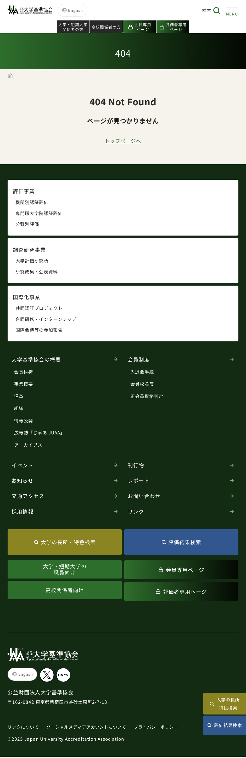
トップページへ (123, 141)
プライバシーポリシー (164, 727)
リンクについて (24, 727)
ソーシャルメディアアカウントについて (90, 727)
